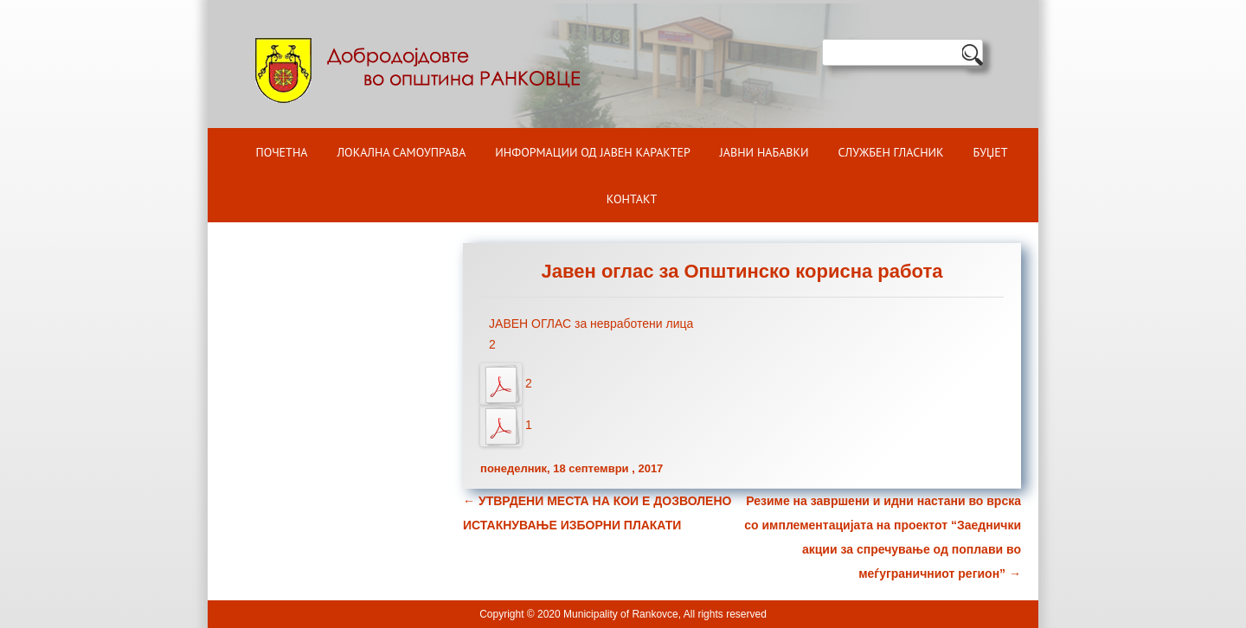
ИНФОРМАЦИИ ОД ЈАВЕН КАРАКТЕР (592, 152)
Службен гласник (891, 152)
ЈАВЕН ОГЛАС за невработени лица (591, 323)
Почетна (282, 152)
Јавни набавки (764, 152)
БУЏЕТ (990, 152)
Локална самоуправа (401, 152)
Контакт (632, 199)
